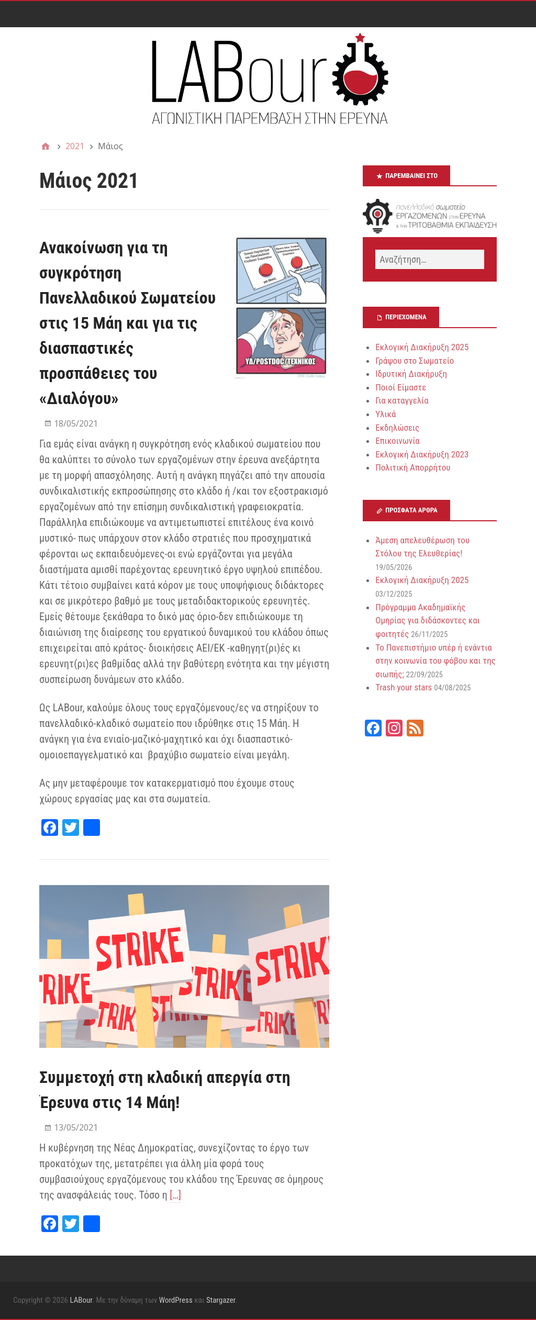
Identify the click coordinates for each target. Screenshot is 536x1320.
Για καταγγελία (401, 400)
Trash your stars (403, 687)
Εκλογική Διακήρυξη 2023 (421, 454)
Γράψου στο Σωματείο (414, 360)
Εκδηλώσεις (397, 427)
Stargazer (221, 1300)
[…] (175, 1195)
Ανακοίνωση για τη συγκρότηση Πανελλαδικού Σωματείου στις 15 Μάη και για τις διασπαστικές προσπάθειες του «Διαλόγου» (127, 323)
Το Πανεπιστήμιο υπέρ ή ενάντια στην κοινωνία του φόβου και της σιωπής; (435, 660)
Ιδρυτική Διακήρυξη (411, 373)
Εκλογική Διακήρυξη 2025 (421, 347)
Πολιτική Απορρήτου (412, 467)
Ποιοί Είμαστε (400, 387)
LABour (81, 1300)
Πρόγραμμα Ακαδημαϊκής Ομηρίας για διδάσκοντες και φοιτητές (427, 620)
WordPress (176, 1300)
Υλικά (385, 414)
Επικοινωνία (397, 440)
